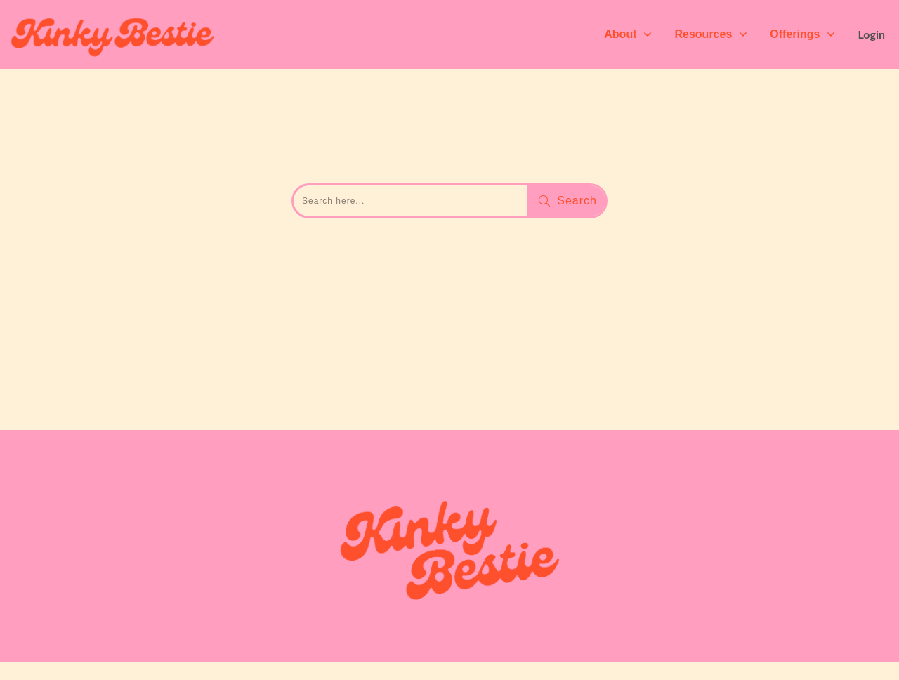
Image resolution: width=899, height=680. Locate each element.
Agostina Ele (287, 634)
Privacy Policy (669, 634)
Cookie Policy (669, 650)
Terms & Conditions (669, 618)
